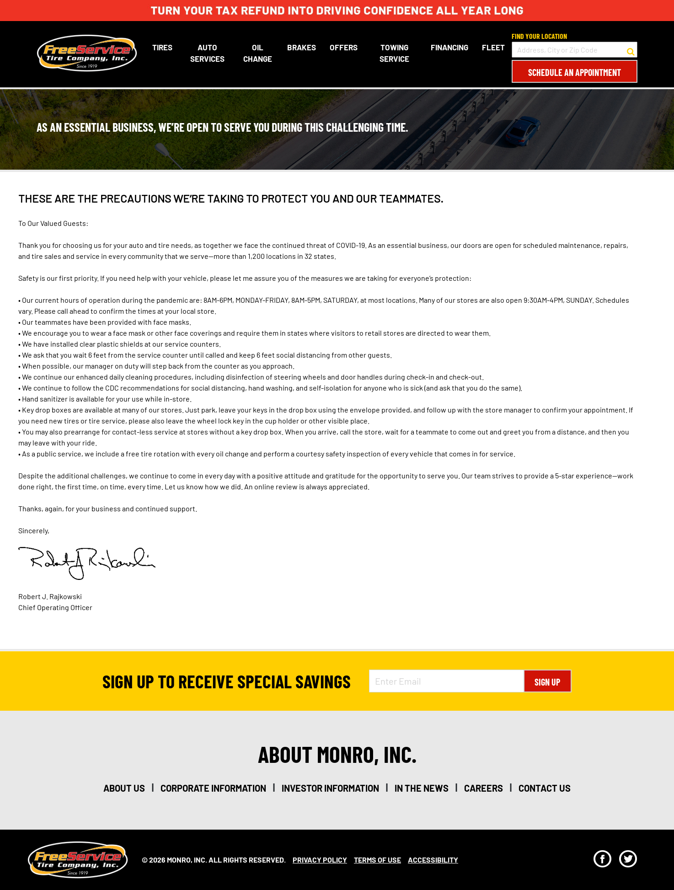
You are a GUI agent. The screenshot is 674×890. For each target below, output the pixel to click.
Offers (344, 47)
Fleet (493, 47)
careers (483, 788)
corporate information (213, 788)
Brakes (301, 47)
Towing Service (394, 53)
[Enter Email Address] (446, 681)
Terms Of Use (377, 859)
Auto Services (207, 53)
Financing (449, 47)
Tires (162, 47)
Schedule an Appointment (574, 72)
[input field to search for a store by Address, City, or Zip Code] (574, 50)
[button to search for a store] (630, 50)
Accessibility (433, 859)
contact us (545, 788)
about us (124, 788)
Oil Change (257, 53)
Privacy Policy (320, 859)
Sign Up (547, 681)
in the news (422, 788)
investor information (330, 788)
